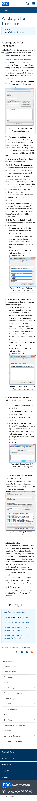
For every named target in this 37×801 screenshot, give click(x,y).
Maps (6, 714)
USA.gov (12, 796)
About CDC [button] (8, 758)
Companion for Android (13, 693)
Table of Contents (16, 32)
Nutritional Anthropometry (14, 725)
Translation (8, 720)
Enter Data (8, 682)
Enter (7, 53)
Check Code (8, 677)
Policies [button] (6, 764)
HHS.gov (4, 796)
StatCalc (7, 730)
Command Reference (12, 736)
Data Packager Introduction (14, 612)
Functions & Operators (13, 741)
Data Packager (10, 698)
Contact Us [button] (8, 752)
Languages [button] (8, 771)
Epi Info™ (5, 10)
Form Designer (10, 672)
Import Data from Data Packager (16, 622)
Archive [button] (6, 777)
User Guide (9, 661)
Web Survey (9, 688)
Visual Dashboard (11, 704)
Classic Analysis (10, 709)
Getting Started (10, 666)
